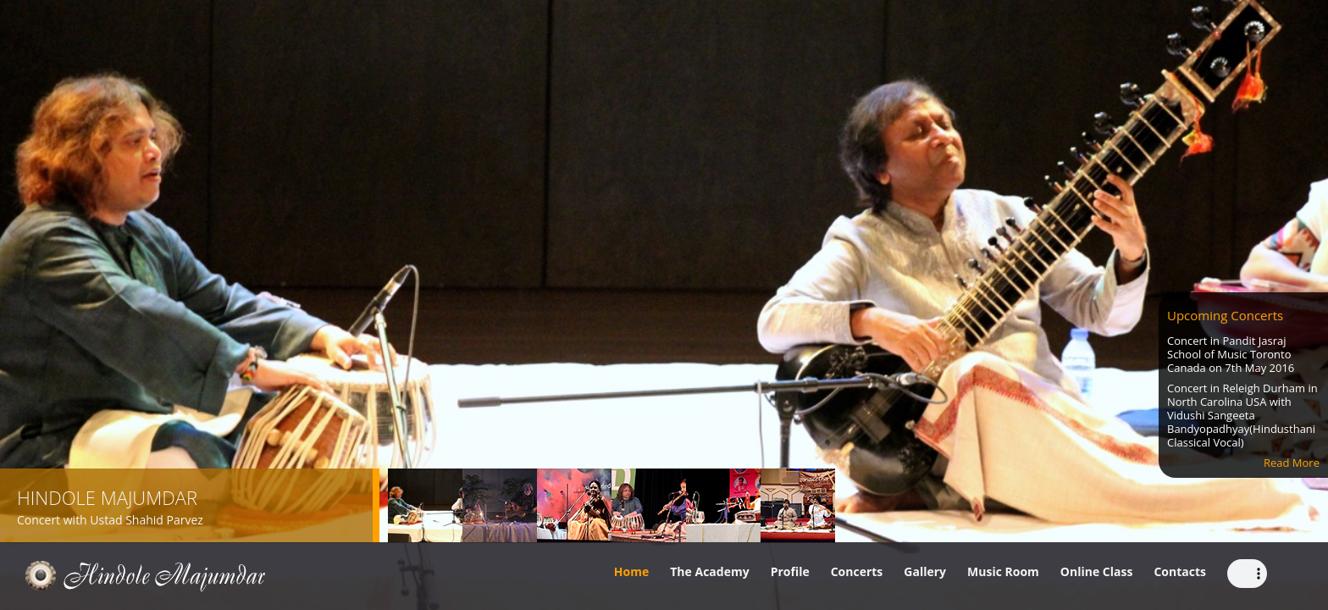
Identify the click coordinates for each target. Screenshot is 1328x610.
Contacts (1180, 571)
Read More (1292, 462)
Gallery (925, 571)
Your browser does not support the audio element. (1247, 573)
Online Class (1096, 571)
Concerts (857, 571)
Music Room (1003, 571)
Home (631, 571)
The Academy (709, 571)
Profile (790, 571)
